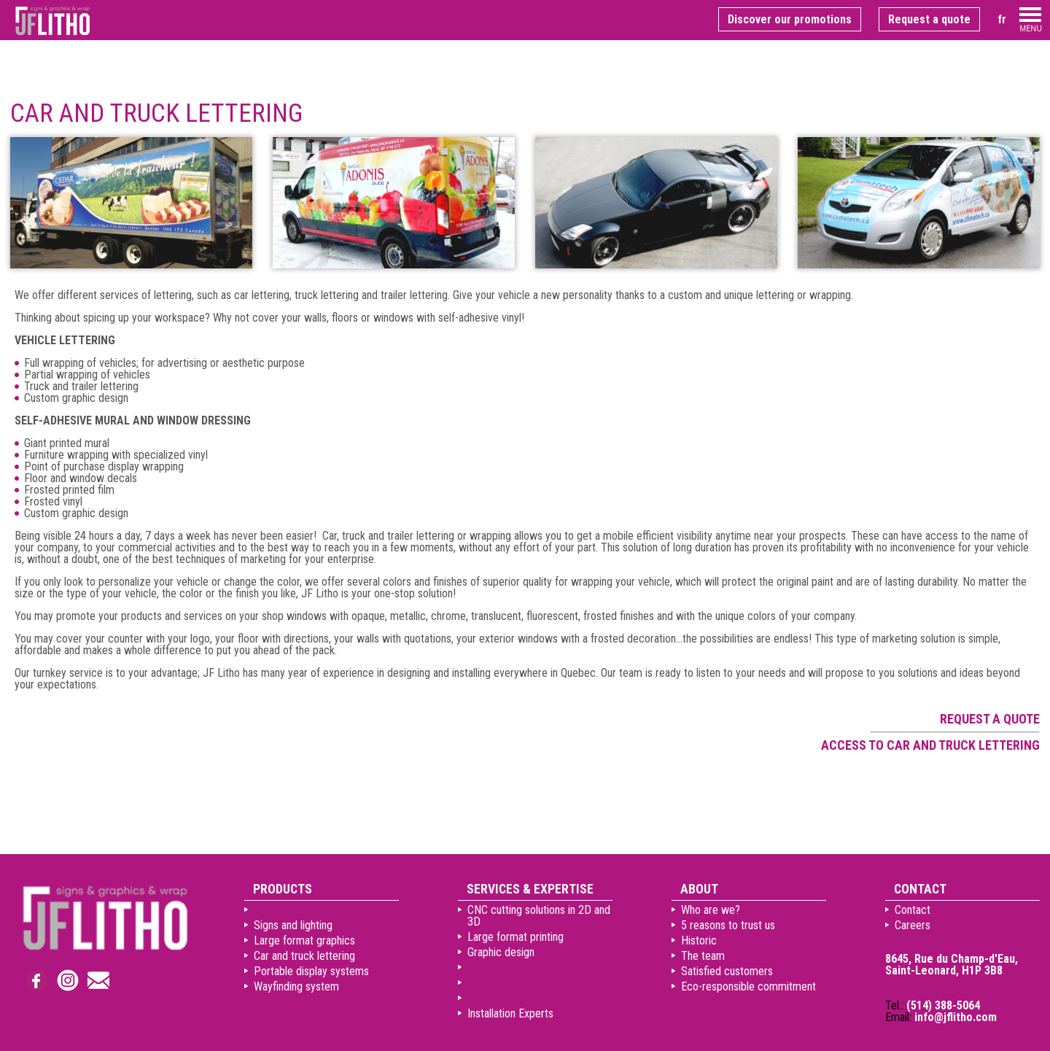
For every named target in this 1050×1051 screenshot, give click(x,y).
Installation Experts (510, 1013)
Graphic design (500, 952)
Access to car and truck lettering (930, 745)
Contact (912, 910)
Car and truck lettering (304, 956)
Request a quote (929, 19)
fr (1002, 19)
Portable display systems (311, 971)
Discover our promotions (790, 19)
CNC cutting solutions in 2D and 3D (538, 915)
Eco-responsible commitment (748, 986)
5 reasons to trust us (728, 925)
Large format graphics (304, 940)
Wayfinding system (296, 986)
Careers (912, 925)
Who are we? (710, 910)
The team (703, 956)
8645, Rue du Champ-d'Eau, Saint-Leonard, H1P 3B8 (951, 964)
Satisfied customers (727, 971)
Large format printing (515, 937)
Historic (699, 940)
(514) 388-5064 (943, 1005)
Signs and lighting (293, 925)
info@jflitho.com (955, 1017)
